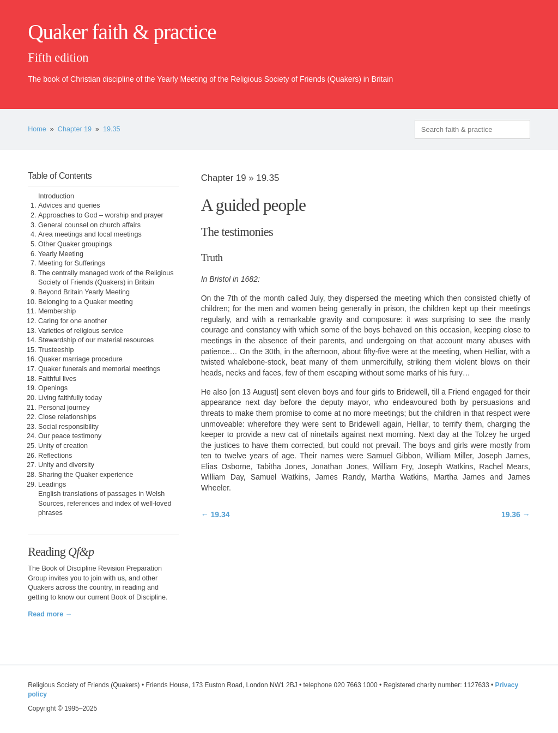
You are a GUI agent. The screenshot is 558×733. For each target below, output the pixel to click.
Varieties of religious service (80, 331)
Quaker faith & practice (122, 32)
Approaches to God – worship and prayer (100, 215)
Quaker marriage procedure (80, 359)
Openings (53, 388)
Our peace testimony (69, 436)
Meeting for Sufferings (71, 263)
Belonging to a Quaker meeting (85, 302)
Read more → (50, 614)
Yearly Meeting (60, 254)
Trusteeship (56, 350)
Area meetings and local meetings (90, 234)
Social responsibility (68, 427)
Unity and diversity (66, 465)
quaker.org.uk (497, 50)
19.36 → (515, 514)
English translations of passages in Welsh (101, 494)
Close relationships (67, 417)
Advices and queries (69, 205)
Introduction (56, 196)
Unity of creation (63, 446)
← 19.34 (215, 514)
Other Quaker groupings (75, 244)
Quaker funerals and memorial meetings (99, 369)
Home (37, 129)
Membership (57, 311)
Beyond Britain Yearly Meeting (84, 292)
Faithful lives (57, 379)
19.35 (111, 129)
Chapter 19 (75, 129)
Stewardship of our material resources (96, 340)
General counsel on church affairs (89, 225)
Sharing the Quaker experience (85, 474)
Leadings (52, 484)
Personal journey (64, 407)
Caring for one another (72, 321)
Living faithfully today (70, 398)
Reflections (55, 455)
